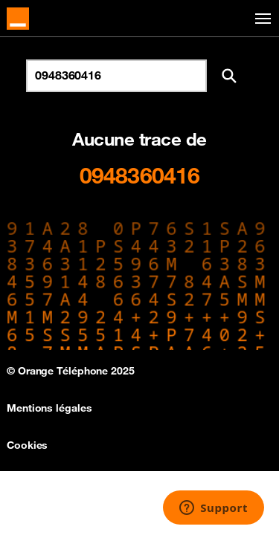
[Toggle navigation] (260, 19)
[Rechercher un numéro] (116, 75)
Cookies (27, 445)
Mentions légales (49, 408)
